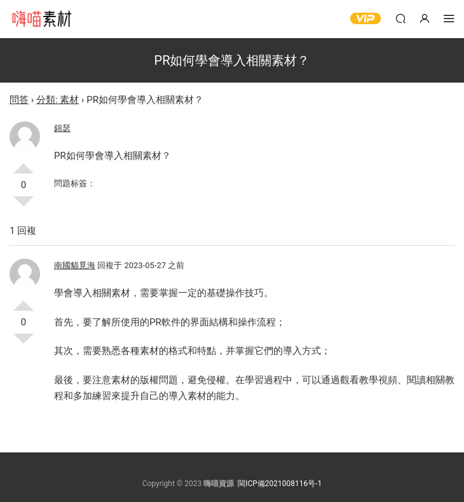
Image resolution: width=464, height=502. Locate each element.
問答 (19, 99)
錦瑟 (62, 128)
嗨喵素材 (41, 19)
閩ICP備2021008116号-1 (280, 483)
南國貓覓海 (74, 265)
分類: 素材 (57, 99)
